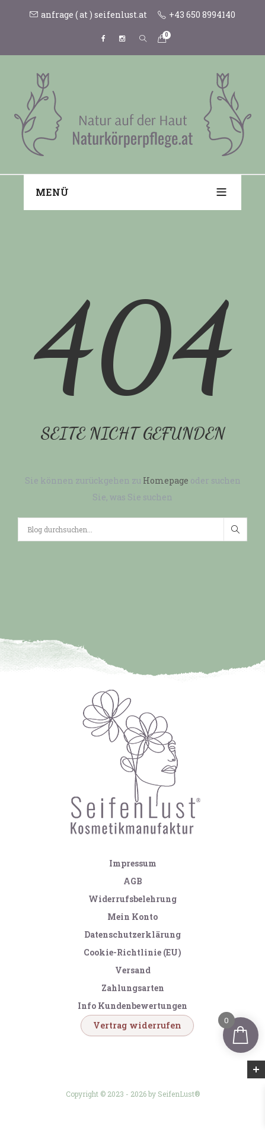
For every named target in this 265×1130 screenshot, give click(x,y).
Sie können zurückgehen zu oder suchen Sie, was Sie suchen (133, 489)
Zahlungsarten (132, 987)
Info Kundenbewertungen (132, 1005)
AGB (132, 881)
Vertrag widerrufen (137, 1025)
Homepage (166, 480)
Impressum (133, 863)
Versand (133, 970)
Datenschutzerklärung (132, 934)
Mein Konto (132, 916)
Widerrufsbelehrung (132, 898)
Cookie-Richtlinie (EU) (132, 952)
